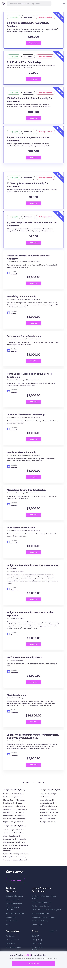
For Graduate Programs (40, 913)
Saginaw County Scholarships (13, 822)
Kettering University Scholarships (15, 857)
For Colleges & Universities (42, 902)
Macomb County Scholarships (14, 800)
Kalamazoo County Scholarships (14, 819)
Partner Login (37, 925)
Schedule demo (15, 881)
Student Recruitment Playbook (43, 917)
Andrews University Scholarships (14, 839)
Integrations (10, 943)
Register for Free (33, 963)
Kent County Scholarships (12, 803)
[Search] (29, 3)
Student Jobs (11, 917)
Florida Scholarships (47, 819)
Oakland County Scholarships (13, 797)
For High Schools (12, 940)
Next (39, 782)
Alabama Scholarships (48, 794)
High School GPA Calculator (12, 909)
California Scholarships (48, 806)
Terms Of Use (37, 943)
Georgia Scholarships (47, 822)
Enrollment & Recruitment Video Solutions (44, 897)
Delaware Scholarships (48, 815)
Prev (27, 782)
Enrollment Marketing (40, 921)
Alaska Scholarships (47, 797)
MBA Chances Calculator (15, 913)
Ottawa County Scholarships (13, 815)
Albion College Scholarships (13, 833)
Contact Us (36, 936)
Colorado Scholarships (48, 809)
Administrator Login (13, 947)
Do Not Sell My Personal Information (37, 950)
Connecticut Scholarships (49, 812)
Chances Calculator (13, 900)
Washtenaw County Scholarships (15, 809)
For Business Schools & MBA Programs (46, 910)
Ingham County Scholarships (13, 812)
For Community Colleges (41, 906)
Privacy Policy (37, 940)
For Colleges (10, 936)
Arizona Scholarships (47, 800)
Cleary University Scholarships (14, 842)
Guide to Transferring (14, 903)
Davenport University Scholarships (15, 845)
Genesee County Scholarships (14, 806)
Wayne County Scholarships (13, 794)
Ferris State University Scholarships (15, 854)
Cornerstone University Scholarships (16, 860)
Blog (7, 925)
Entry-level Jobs (12, 921)
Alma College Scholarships (12, 836)
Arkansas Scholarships (48, 803)
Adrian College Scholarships (13, 830)
